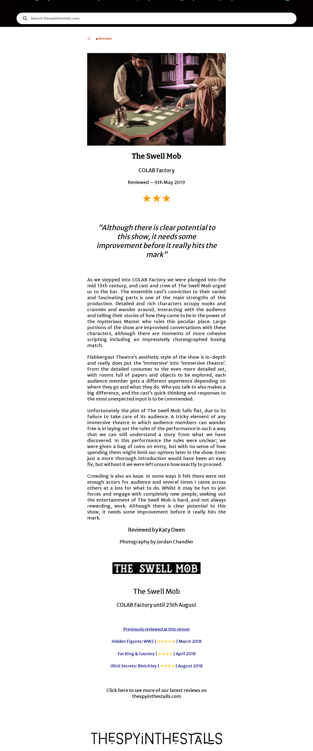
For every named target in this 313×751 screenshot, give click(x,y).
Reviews (105, 39)
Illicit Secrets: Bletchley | (156, 666)
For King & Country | (157, 653)
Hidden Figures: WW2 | (156, 641)
